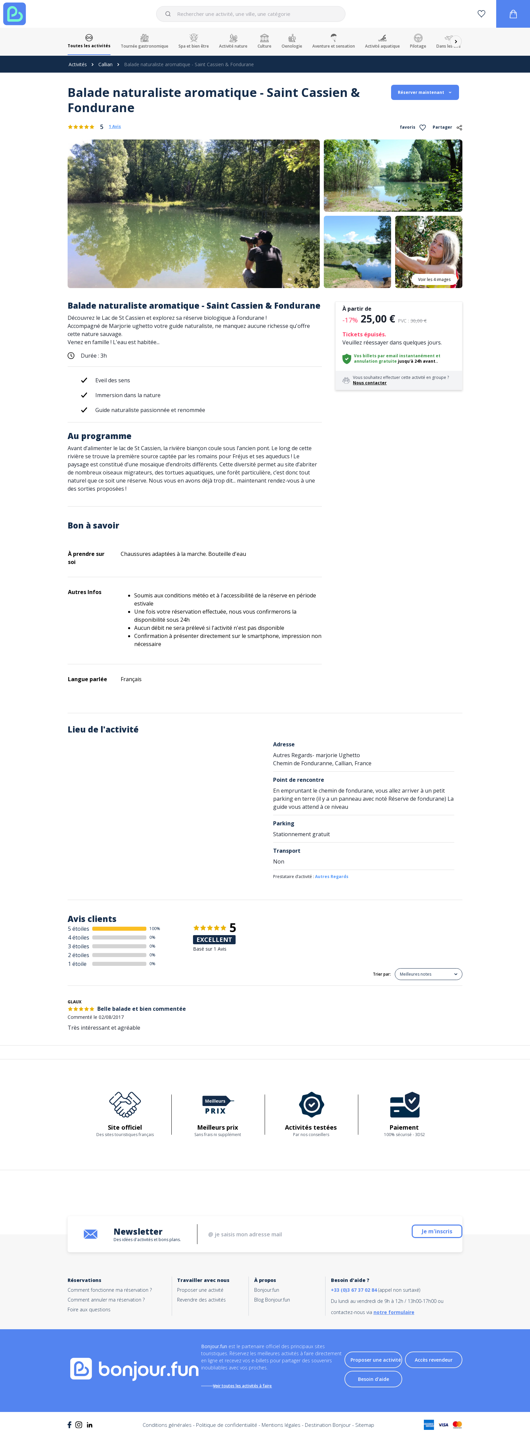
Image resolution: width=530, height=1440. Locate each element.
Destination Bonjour (328, 1429)
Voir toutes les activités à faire (249, 1386)
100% (154, 928)
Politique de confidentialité (226, 1429)
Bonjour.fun (266, 1290)
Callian (105, 64)
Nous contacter (370, 383)
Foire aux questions (89, 1309)
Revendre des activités (201, 1299)
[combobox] (250, 14)
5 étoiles (78, 928)
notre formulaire (394, 1312)
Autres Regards (331, 876)
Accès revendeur (434, 1362)
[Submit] (169, 13)
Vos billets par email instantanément (394, 356)
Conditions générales (167, 1429)
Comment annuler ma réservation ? (106, 1299)
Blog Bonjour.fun (272, 1299)
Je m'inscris (420, 1234)
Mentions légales (281, 1429)
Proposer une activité (200, 1290)
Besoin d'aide (373, 1381)
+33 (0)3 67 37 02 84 (354, 1290)
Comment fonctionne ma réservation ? (110, 1290)
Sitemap (364, 1429)
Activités (78, 64)
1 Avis (115, 126)
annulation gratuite (375, 361)
